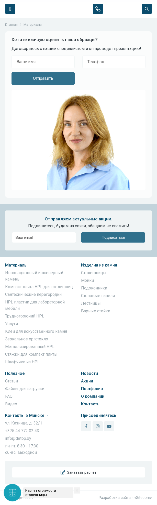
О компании (92, 396)
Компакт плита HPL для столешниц (39, 286)
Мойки (87, 280)
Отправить (43, 78)
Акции (87, 381)
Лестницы (91, 303)
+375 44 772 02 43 (22, 430)
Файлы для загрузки (24, 388)
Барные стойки (95, 311)
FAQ (9, 396)
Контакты (90, 404)
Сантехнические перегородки (33, 294)
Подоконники (94, 288)
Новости (89, 373)
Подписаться (113, 237)
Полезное (15, 373)
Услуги (11, 323)
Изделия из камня (99, 265)
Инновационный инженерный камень (34, 276)
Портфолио (92, 388)
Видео (11, 404)
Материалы (16, 265)
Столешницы (93, 272)
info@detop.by (18, 438)
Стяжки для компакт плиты (31, 354)
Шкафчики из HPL (22, 362)
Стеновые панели (98, 295)
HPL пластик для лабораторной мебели (35, 305)
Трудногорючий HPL (24, 316)
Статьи (11, 381)
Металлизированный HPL (29, 346)
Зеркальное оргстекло (26, 339)
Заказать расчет (78, 472)
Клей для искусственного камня (36, 331)
